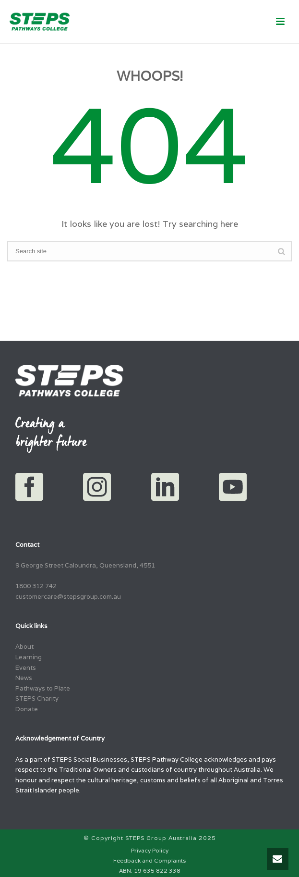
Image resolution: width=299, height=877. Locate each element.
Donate (26, 709)
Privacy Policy (149, 850)
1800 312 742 (36, 586)
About (24, 646)
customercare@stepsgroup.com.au (68, 597)
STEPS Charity (37, 698)
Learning (28, 657)
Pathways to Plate (42, 688)
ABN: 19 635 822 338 (149, 870)
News (23, 678)
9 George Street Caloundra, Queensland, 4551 (85, 565)
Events (25, 668)
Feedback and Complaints (149, 860)
